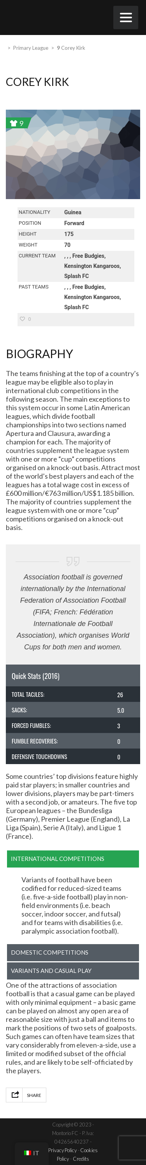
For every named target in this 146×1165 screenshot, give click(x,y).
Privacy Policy (62, 1150)
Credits (81, 1159)
